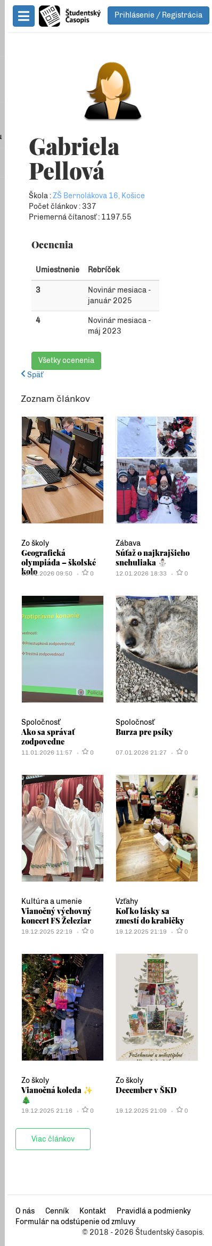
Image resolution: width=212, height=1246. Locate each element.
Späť (24, 374)
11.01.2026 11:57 (39, 752)
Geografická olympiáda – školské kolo (51, 562)
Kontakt (85, 1211)
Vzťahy (123, 901)
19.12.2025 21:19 (137, 931)
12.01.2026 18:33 (137, 573)
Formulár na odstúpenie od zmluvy (68, 1221)
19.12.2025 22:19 (39, 931)
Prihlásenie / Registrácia (158, 15)
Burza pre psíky (140, 731)
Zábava (124, 543)
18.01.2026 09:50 (39, 573)
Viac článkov (45, 1139)
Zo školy (28, 543)
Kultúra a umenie (44, 901)
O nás (17, 1211)
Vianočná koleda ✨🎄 (54, 1090)
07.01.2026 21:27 (137, 752)
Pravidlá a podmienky (146, 1211)
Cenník (49, 1211)
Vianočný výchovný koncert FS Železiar (49, 915)
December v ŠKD (142, 1090)
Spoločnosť (33, 722)
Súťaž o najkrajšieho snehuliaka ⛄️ (149, 557)
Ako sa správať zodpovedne (40, 736)
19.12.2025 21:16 (39, 1110)
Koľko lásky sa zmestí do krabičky (151, 915)
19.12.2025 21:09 (137, 1110)
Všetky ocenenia (59, 360)
